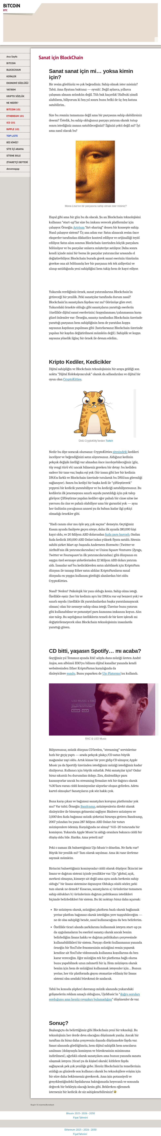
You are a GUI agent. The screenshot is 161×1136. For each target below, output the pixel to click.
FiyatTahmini (80, 1134)
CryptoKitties (72, 379)
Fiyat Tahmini (80, 1117)
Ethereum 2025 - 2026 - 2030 (80, 1129)
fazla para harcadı (117, 534)
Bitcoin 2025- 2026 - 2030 (80, 1113)
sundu (71, 673)
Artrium (79, 227)
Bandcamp (87, 806)
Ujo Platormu (111, 673)
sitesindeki (120, 452)
